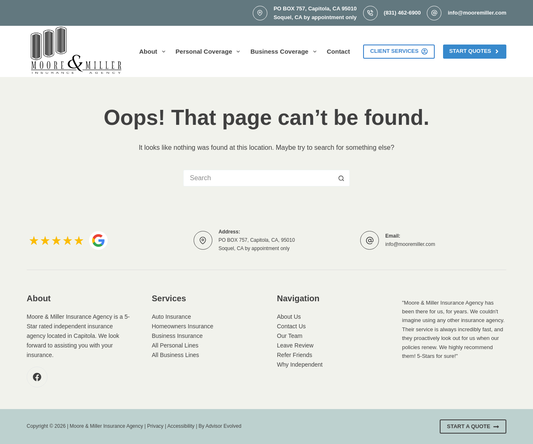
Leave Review (295, 345)
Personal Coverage (210, 52)
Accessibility (180, 426)
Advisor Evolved (224, 426)
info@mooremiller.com (477, 13)
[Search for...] (258, 178)
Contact (338, 51)
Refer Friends (294, 355)
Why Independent (300, 364)
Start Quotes (474, 51)
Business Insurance (177, 335)
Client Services (399, 51)
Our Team (289, 335)
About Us (289, 316)
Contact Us (291, 326)
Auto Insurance (171, 316)
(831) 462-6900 (402, 13)
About (153, 52)
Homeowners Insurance (183, 326)
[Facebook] (37, 377)
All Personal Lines (175, 345)
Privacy (155, 426)
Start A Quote (473, 426)
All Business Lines (175, 355)
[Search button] (341, 178)
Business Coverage (284, 52)
